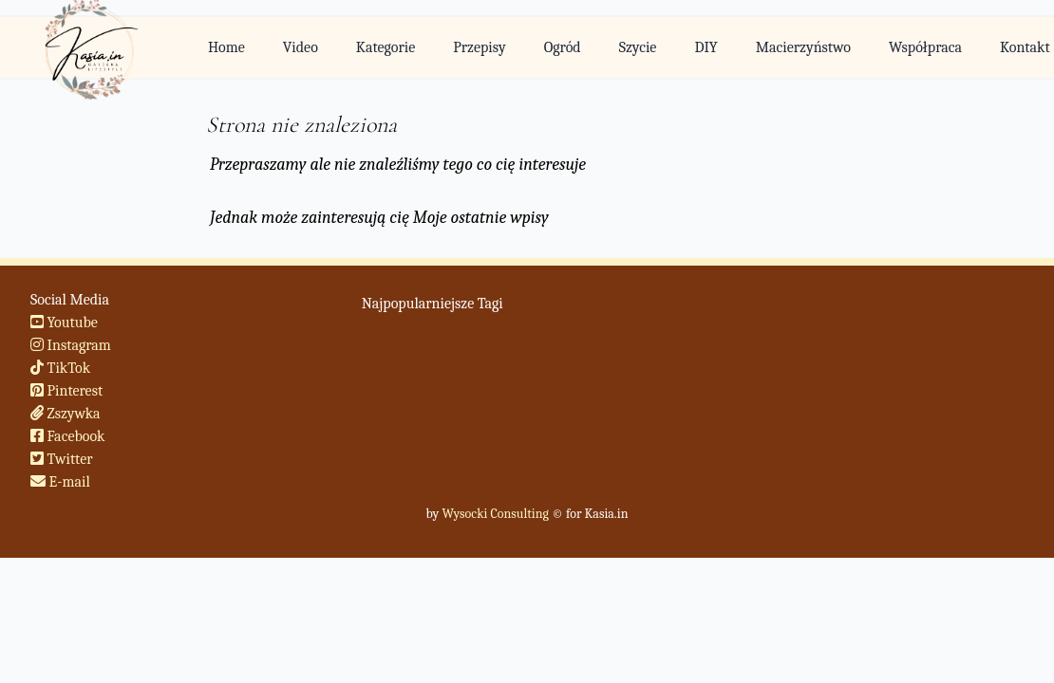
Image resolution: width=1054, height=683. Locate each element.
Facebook (67, 436)
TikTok (60, 368)
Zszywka (65, 413)
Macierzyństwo (803, 47)
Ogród (562, 47)
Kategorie (385, 47)
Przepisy (479, 47)
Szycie (638, 47)
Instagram (70, 345)
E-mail (60, 481)
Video (300, 47)
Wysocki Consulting (495, 514)
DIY (705, 47)
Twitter (61, 459)
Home (226, 47)
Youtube (64, 322)
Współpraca (925, 47)
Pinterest (66, 390)
